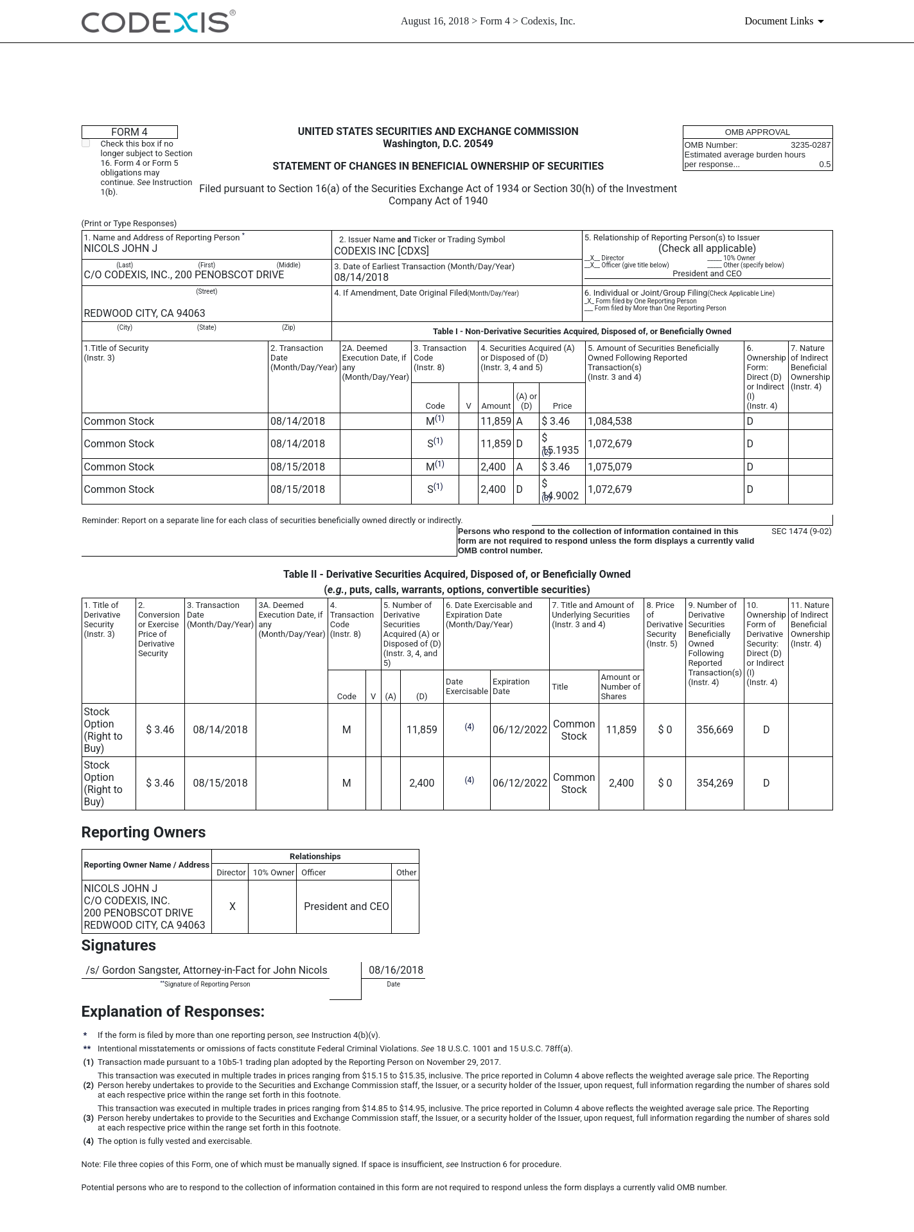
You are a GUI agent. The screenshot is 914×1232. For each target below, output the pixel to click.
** (162, 982)
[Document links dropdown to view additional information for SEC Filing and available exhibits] (786, 21)
